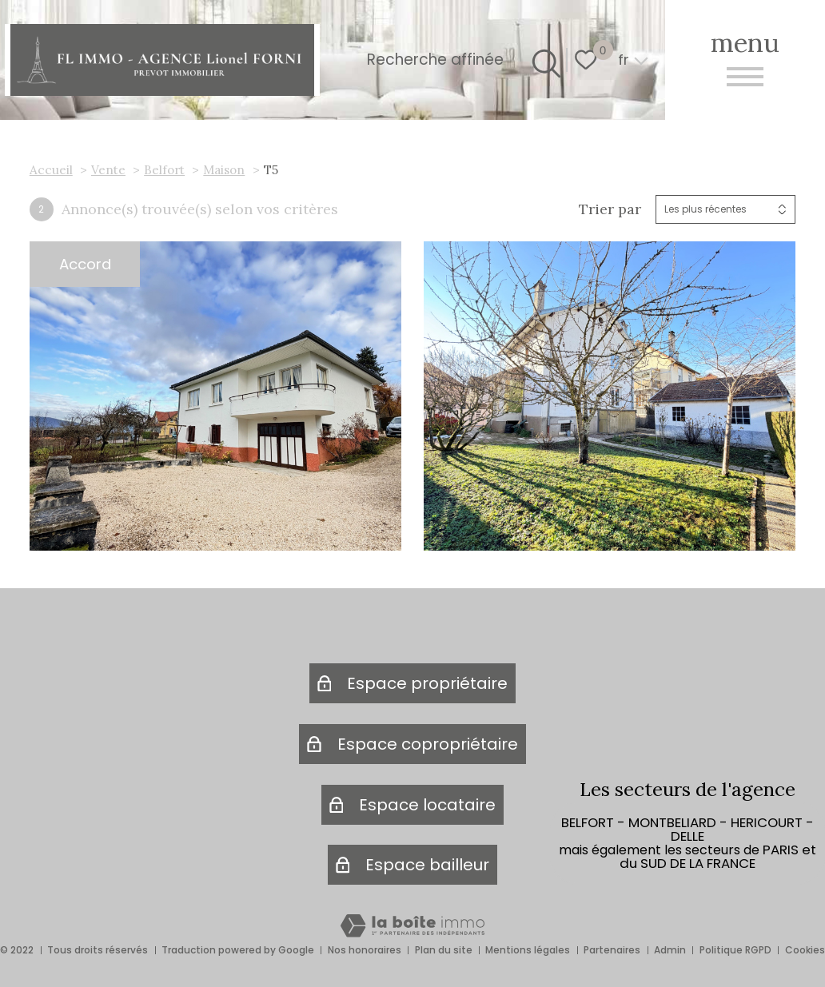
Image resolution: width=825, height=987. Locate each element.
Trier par (610, 209)
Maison (224, 169)
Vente (108, 169)
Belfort (164, 169)
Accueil (51, 169)
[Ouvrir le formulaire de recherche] (542, 59)
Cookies (805, 950)
